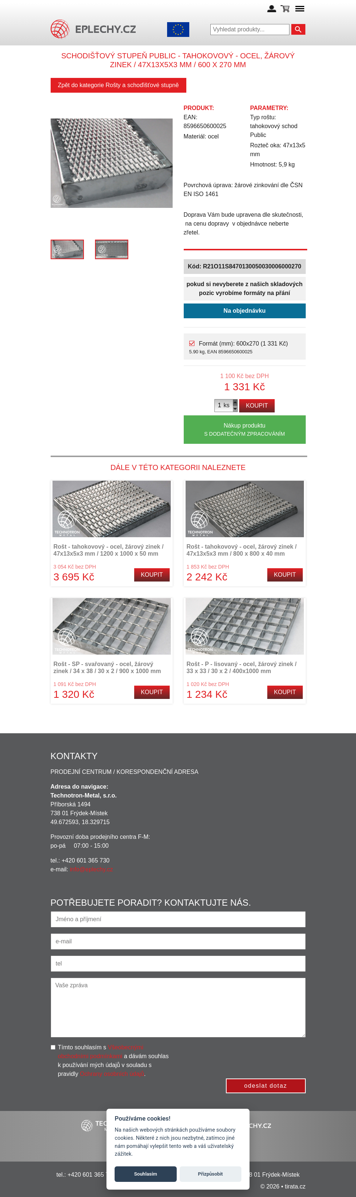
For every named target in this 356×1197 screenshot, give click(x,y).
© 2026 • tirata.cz (282, 1186)
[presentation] (249, 1057)
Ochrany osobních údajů (112, 1074)
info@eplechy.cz (91, 869)
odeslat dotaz (265, 1086)
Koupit (257, 405)
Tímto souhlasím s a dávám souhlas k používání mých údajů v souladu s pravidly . (113, 1060)
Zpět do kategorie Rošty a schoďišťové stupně (118, 85)
